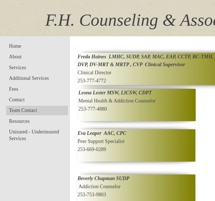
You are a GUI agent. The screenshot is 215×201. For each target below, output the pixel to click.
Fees (13, 89)
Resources (19, 121)
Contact (17, 99)
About (15, 56)
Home (15, 46)
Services (17, 67)
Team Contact (23, 110)
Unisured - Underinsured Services (34, 135)
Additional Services (29, 78)
